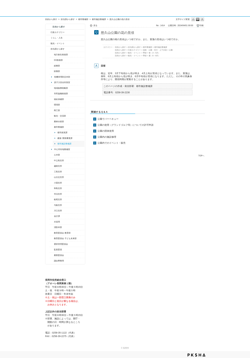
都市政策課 (62, 132)
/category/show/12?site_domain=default (48, 37)
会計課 (57, 216)
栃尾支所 (58, 199)
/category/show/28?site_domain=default (51, 154)
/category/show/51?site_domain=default (51, 238)
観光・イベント (58, 43)
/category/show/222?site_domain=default (51, 255)
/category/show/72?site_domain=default (51, 71)
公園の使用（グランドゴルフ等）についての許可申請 (125, 125)
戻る (95, 25)
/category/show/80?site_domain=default (51, 199)
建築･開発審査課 (64, 138)
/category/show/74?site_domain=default (51, 182)
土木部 (57, 155)
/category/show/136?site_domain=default (51, 205)
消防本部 (58, 227)
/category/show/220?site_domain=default (51, 249)
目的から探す (51, 19)
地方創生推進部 (61, 54)
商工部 (57, 110)
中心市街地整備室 (62, 149)
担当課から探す (68, 19)
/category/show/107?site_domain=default (51, 160)
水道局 (57, 222)
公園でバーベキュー (108, 119)
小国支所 (58, 183)
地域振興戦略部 (61, 88)
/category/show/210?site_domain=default (51, 216)
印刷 (202, 25)
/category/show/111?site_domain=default (51, 244)
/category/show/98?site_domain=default (51, 177)
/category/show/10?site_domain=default (51, 65)
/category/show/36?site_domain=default (51, 110)
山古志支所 (59, 177)
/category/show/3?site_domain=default (48, 32)
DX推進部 (58, 60)
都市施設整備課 (99, 19)
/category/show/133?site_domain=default (51, 210)
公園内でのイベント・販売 (111, 143)
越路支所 (58, 166)
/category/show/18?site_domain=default (48, 43)
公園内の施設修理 (107, 137)
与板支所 (58, 205)
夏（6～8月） (154, 56)
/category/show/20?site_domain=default (51, 115)
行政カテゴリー (58, 32)
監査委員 (58, 249)
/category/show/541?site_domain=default (51, 60)
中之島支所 (59, 160)
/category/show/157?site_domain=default (51, 260)
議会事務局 (59, 261)
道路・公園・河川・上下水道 (155, 50)
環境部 (57, 105)
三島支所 (58, 172)
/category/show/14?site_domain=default (51, 99)
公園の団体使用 (106, 131)
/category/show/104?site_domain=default (51, 88)
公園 (171, 50)
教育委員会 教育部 (62, 233)
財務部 (57, 71)
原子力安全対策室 (62, 82)
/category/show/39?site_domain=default (51, 232)
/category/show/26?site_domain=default (51, 93)
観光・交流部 (60, 116)
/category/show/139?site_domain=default (51, 188)
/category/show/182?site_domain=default (51, 127)
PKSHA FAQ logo (196, 355)
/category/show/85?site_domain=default (51, 227)
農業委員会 (59, 255)
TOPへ (201, 156)
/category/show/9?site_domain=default (48, 48)
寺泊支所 (58, 194)
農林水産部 (59, 121)
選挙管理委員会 (61, 244)
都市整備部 (83, 19)
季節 (145, 53)
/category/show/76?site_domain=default (51, 121)
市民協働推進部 (61, 93)
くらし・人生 (57, 38)
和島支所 (58, 188)
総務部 (57, 66)
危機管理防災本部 (62, 77)
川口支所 (58, 210)
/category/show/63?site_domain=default (51, 193)
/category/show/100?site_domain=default (51, 54)
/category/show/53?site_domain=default (51, 171)
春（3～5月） (154, 53)
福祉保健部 (59, 99)
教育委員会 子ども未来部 (65, 238)
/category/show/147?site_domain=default (51, 221)
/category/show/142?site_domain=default (51, 166)
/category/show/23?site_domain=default (51, 104)
